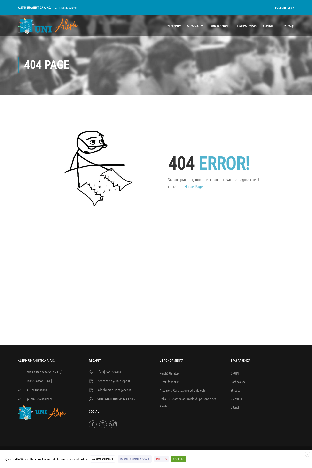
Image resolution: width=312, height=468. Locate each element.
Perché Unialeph (170, 339)
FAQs (289, 26)
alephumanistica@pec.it (114, 356)
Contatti (269, 26)
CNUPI (235, 339)
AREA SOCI (193, 26)
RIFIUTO (161, 459)
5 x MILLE (236, 365)
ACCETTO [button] (178, 459)
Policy (268, 423)
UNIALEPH (172, 26)
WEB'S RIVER (83, 423)
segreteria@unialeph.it (114, 347)
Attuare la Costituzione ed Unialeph (182, 356)
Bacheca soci (238, 348)
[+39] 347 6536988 (68, 8)
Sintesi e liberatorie (248, 423)
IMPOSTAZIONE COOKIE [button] (135, 459)
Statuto (235, 356)
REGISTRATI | (280, 7)
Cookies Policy (285, 423)
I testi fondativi (169, 348)
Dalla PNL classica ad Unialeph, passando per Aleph (188, 369)
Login (291, 7)
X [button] (307, 454)
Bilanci (235, 373)
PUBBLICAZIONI (219, 26)
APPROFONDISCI (102, 459)
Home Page (193, 187)
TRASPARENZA (246, 26)
